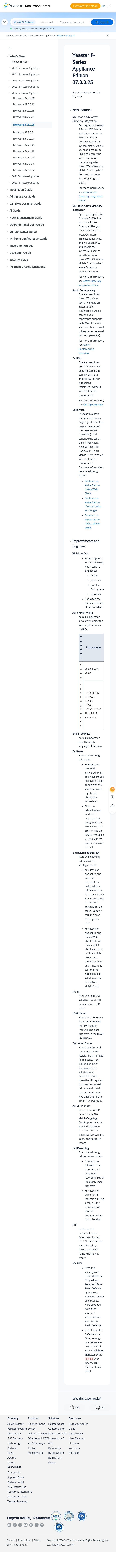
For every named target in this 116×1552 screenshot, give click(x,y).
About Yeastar (15, 1423)
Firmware (74, 1443)
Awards (11, 1457)
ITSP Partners (15, 1438)
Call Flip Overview (93, 404)
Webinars (74, 1448)
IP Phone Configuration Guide (28, 238)
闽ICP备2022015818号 (63, 1544)
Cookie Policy (20, 1544)
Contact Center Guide (23, 231)
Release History (19, 61)
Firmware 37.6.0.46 (23, 157)
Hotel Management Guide (26, 217)
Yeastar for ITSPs (17, 1496)
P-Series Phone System (36, 1426)
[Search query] (74, 22)
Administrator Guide (22, 196)
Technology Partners (14, 1445)
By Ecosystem (56, 1452)
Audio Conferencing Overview (86, 348)
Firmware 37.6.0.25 (23, 163)
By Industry (54, 1448)
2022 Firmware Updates (41, 35)
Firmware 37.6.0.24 (23, 170)
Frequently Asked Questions (27, 267)
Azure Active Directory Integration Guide (91, 196)
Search (102, 22)
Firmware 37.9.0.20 (23, 98)
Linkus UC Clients (37, 1433)
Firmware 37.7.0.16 (23, 151)
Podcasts (74, 1452)
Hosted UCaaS (56, 1423)
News (10, 1452)
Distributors (14, 1433)
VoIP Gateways (36, 1443)
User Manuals (77, 1438)
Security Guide (19, 259)
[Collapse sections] (108, 35)
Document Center (37, 6)
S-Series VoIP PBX (38, 1438)
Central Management (35, 1450)
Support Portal (15, 1477)
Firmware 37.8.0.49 (23, 117)
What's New (21, 35)
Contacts (10, 1540)
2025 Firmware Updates (25, 74)
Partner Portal (15, 1482)
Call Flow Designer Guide (25, 203)
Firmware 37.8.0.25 (65, 35)
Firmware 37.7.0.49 (23, 145)
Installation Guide (21, 189)
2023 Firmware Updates (25, 86)
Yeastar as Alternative (19, 1491)
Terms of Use (24, 1540)
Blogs (72, 1428)
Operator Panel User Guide (27, 224)
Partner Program (17, 1428)
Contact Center (57, 1428)
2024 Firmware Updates (25, 80)
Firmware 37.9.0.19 (23, 104)
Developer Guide (20, 253)
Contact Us (13, 1472)
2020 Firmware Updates (25, 182)
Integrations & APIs (56, 1441)
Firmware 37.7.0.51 (23, 132)
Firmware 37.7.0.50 (23, 138)
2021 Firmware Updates (25, 176)
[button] (8, 56)
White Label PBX (57, 1433)
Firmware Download (85, 6)
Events (11, 1462)
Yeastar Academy (17, 1501)
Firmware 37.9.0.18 (23, 110)
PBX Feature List (16, 1487)
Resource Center (78, 1423)
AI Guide (15, 210)
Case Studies (76, 1433)
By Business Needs (55, 1460)
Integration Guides (21, 245)
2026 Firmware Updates (25, 68)
